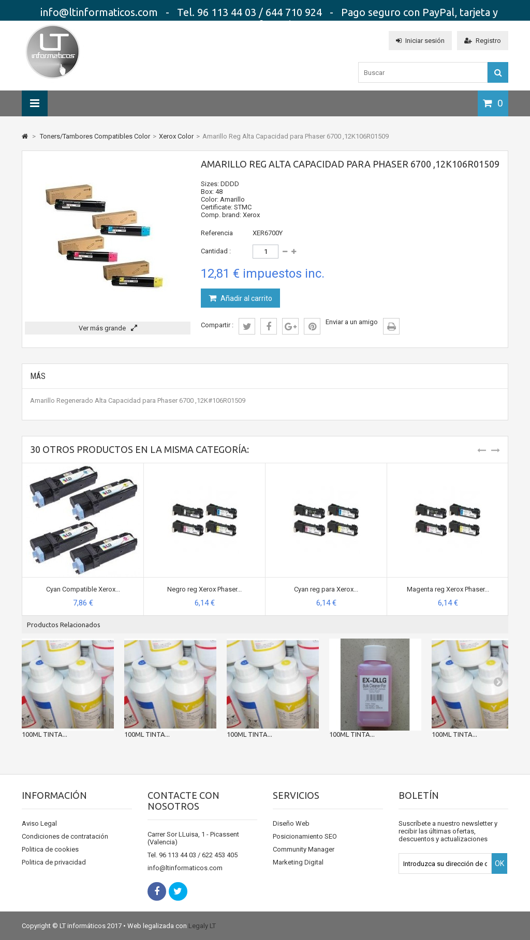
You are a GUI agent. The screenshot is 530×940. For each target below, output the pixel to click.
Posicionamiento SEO (305, 836)
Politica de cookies (50, 849)
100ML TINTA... (44, 734)
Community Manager (303, 849)
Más (38, 376)
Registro (482, 40)
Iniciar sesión (420, 40)
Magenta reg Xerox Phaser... (448, 589)
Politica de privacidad (54, 862)
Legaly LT (202, 926)
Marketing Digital (298, 862)
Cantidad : (216, 251)
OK (499, 863)
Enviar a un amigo (352, 322)
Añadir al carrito (245, 298)
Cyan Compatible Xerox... (83, 589)
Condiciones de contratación (65, 836)
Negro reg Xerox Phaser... (204, 589)
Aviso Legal (39, 823)
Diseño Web (291, 823)
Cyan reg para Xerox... (326, 589)
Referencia (217, 233)
